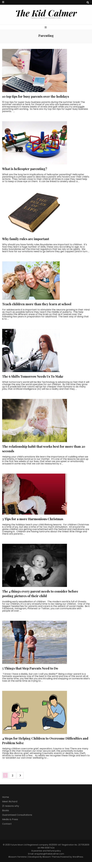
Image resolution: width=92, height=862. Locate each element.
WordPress (78, 856)
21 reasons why (10, 806)
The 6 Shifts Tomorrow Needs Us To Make (32, 376)
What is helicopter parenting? (24, 169)
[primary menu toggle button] (46, 27)
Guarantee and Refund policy (46, 850)
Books (5, 810)
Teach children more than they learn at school (36, 304)
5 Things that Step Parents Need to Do (30, 668)
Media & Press (10, 819)
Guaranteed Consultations (17, 815)
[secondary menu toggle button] (3, 2)
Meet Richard (9, 801)
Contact (7, 823)
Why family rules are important (25, 239)
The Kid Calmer (46, 13)
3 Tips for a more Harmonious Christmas (32, 519)
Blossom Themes (51, 856)
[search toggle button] (88, 2)
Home (5, 797)
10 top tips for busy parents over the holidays (35, 96)
